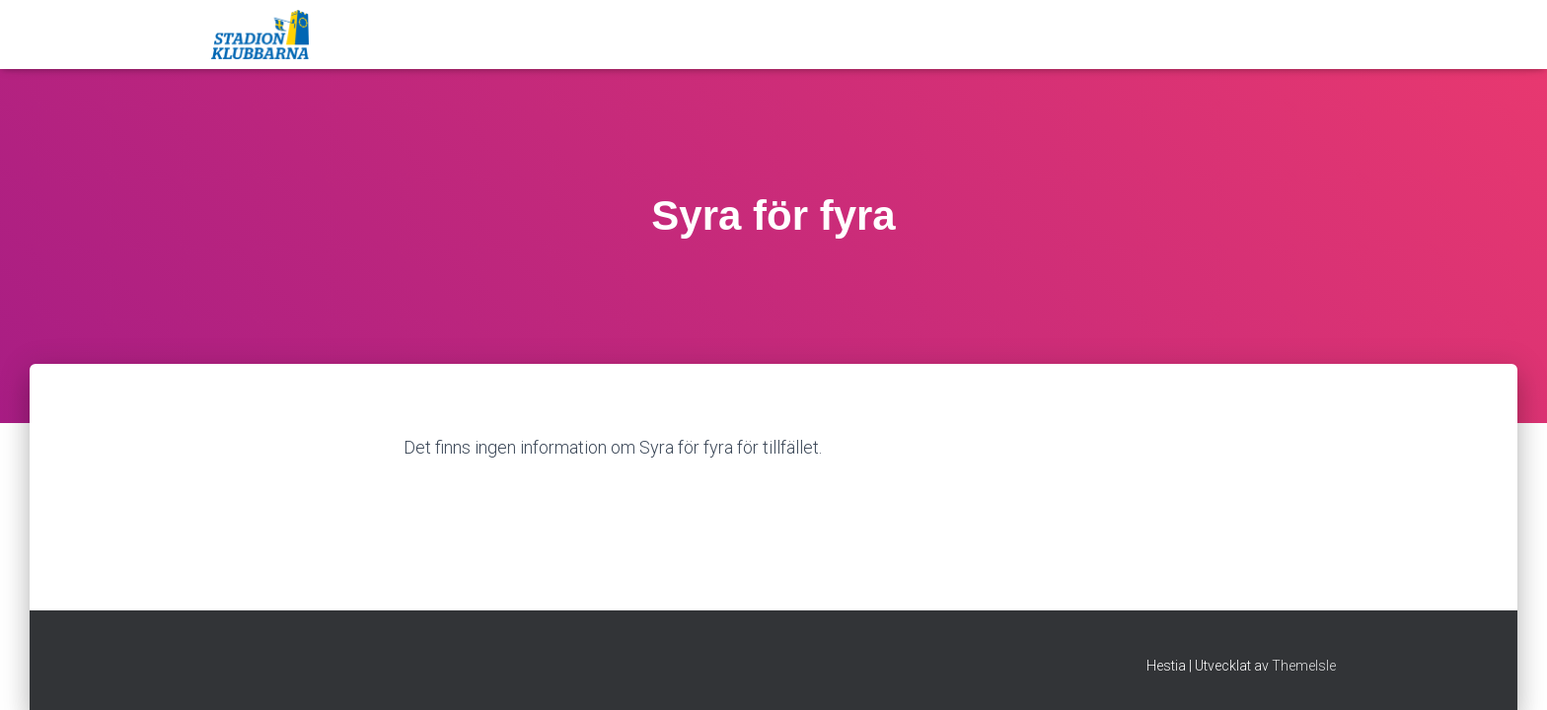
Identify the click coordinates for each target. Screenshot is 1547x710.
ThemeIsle (1304, 666)
